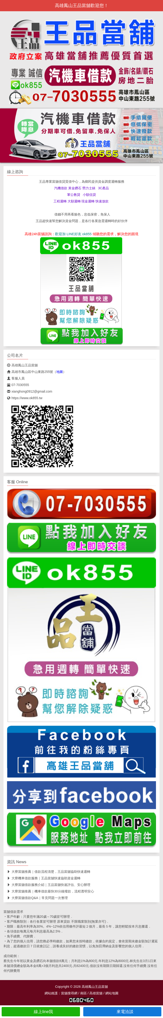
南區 (83, 993)
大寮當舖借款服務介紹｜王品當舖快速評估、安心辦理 (48, 885)
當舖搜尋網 (69, 993)
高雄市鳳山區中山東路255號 (30, 372)
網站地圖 (111, 993)
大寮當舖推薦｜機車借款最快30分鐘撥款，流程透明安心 (50, 891)
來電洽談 (122, 1011)
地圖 (59, 372)
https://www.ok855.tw (24, 398)
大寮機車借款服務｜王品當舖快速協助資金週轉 (43, 878)
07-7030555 (18, 385)
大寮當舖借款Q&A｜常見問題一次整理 (37, 898)
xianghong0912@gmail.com (29, 391)
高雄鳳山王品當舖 (22, 365)
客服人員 (16, 378)
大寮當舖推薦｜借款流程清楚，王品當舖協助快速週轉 (48, 871)
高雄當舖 (95, 993)
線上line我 (40, 1011)
